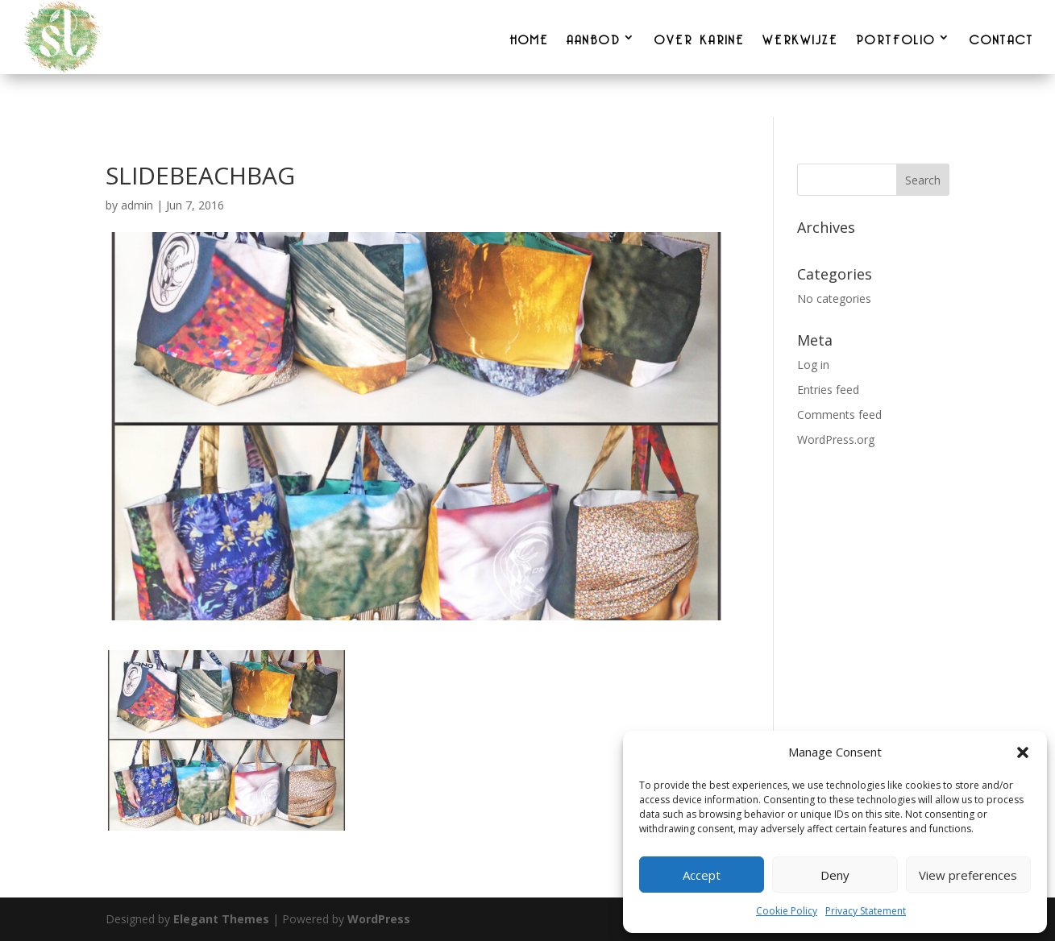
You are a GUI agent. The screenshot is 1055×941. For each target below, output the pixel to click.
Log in (813, 364)
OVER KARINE (699, 37)
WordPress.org (835, 439)
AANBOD (594, 37)
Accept (702, 875)
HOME (529, 37)
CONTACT (1002, 37)
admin (137, 205)
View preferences (968, 875)
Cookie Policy (786, 911)
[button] (1023, 752)
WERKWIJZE (800, 37)
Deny (834, 875)
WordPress (378, 918)
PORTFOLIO (896, 37)
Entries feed (828, 389)
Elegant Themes (221, 918)
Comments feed (839, 414)
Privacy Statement (865, 911)
